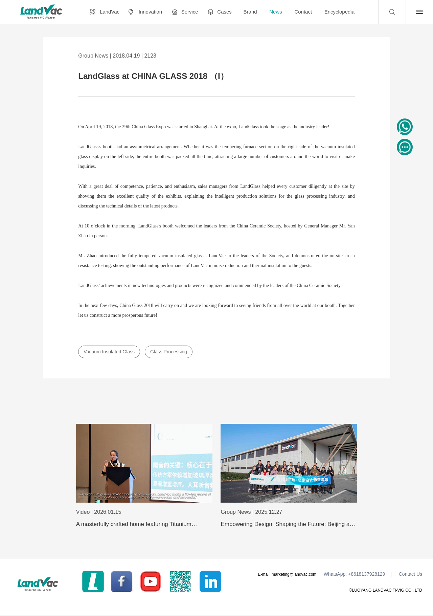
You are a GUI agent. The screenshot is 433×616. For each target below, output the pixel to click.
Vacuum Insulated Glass (109, 351)
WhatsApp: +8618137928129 (354, 575)
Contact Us (410, 575)
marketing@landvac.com (294, 575)
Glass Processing (168, 351)
